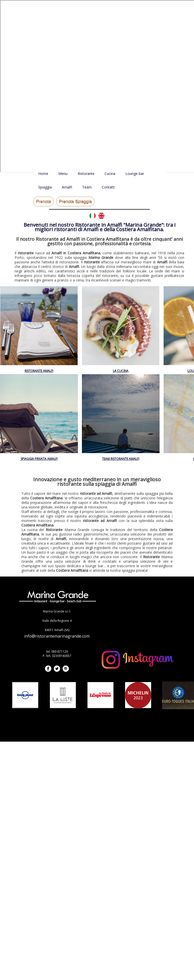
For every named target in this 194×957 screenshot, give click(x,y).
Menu (63, 173)
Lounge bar (134, 173)
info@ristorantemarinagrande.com (57, 636)
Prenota (43, 201)
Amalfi (67, 187)
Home (43, 173)
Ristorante (86, 173)
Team (87, 187)
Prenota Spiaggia (75, 201)
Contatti (108, 187)
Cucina (110, 173)
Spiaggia (45, 187)
